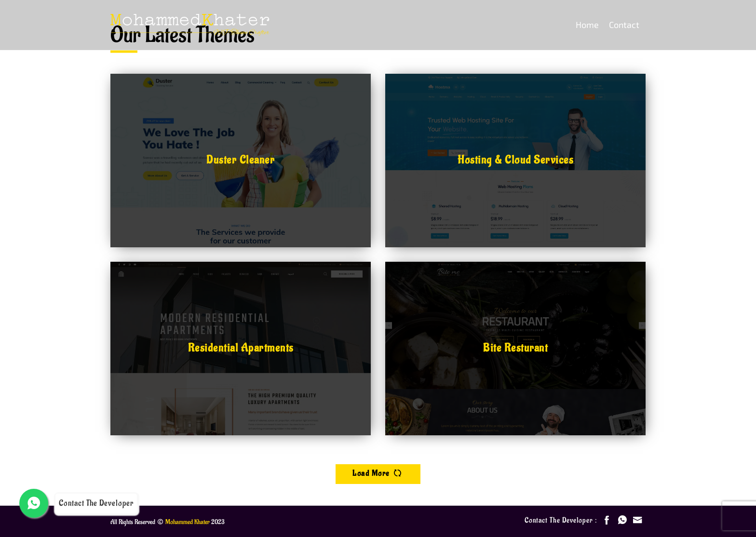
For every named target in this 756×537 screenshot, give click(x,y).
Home (587, 24)
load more (378, 473)
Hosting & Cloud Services (515, 160)
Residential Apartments (241, 348)
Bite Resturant (515, 348)
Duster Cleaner (240, 160)
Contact (624, 24)
